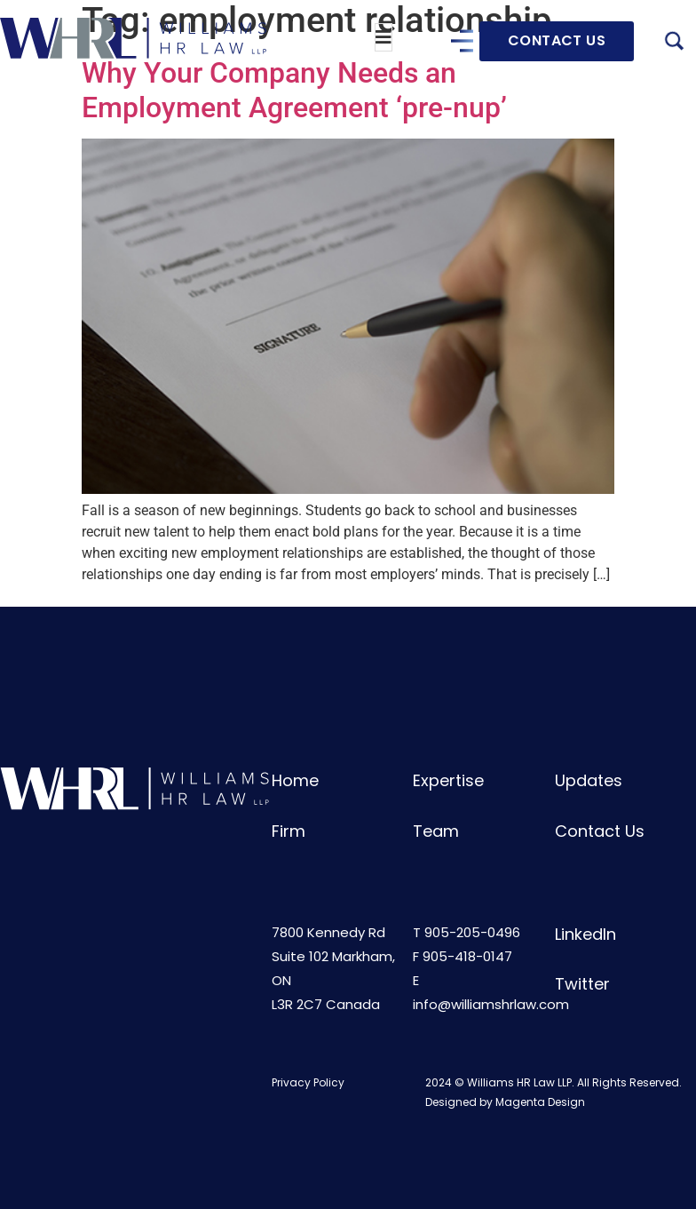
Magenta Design (540, 1102)
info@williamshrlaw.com (491, 1004)
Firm (288, 831)
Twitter (582, 984)
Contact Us (600, 831)
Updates (588, 780)
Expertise (448, 780)
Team (436, 831)
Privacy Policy (308, 1082)
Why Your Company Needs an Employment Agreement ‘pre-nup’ (294, 89)
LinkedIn (585, 934)
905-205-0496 (472, 932)
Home (295, 780)
